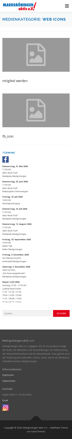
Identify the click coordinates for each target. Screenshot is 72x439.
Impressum (8, 374)
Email (5, 400)
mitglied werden (14, 80)
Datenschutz (8, 380)
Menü (66, 6)
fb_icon (8, 136)
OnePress (55, 427)
